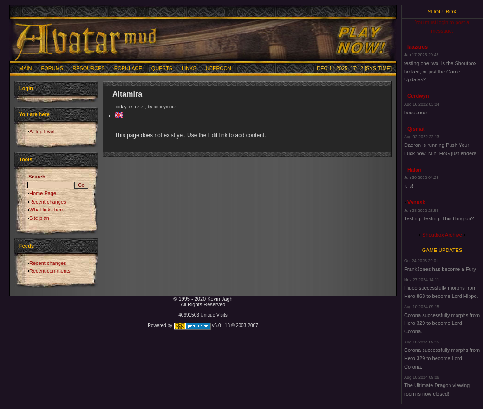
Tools (26, 159)
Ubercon (218, 68)
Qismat (415, 129)
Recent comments (50, 271)
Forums (52, 68)
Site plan (39, 218)
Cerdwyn (418, 96)
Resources (88, 68)
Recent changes (47, 201)
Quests (161, 68)
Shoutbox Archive (442, 234)
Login (26, 88)
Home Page (42, 193)
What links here (47, 209)
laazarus (417, 47)
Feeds (26, 246)
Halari (414, 169)
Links (189, 68)
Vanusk (416, 202)
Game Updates (442, 250)
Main (25, 68)
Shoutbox (442, 11)
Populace (128, 68)
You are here (34, 114)
